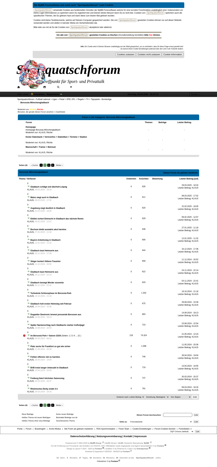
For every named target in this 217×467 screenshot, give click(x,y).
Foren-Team (123, 429)
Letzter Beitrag (186, 179)
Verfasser (31, 179)
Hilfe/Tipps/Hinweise (103, 87)
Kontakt (128, 436)
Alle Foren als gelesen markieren (78, 429)
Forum (37, 87)
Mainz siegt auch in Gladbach (44, 197)
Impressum (140, 436)
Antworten (131, 179)
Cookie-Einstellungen (142, 429)
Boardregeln (40, 429)
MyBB (146, 443)
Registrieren (53, 94)
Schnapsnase (142, 449)
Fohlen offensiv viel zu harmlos (45, 357)
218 (131, 335)
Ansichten (144, 179)
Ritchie (49, 132)
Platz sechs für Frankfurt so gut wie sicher (50, 346)
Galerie (50, 87)
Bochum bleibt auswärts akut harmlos (48, 229)
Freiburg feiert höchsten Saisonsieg (47, 378)
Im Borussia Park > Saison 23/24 (45, 336)
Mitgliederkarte (80, 87)
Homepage (31, 127)
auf (196, 179)
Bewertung (157, 179)
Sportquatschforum (25, 99)
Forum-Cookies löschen (165, 429)
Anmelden (39, 94)
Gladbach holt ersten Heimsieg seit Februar (50, 304)
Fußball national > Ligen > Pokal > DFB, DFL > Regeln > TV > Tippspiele (68, 99)
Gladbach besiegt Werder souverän (47, 282)
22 (79, 336)
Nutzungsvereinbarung (109, 436)
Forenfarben (126, 87)
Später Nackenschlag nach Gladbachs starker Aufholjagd (57, 325)
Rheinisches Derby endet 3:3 (44, 389)
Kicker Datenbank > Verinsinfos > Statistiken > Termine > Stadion (56, 137)
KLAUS (42, 132)
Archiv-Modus (55, 429)
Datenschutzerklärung (82, 436)
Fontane (160, 446)
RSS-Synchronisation (106, 429)
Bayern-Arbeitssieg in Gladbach (45, 240)
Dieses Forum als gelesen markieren (180, 173)
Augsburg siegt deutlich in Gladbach (47, 208)
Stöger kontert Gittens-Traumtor (45, 261)
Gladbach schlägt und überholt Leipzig (48, 187)
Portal (24, 87)
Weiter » (59, 165)
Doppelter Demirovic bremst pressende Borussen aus (55, 314)
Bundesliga (106, 99)
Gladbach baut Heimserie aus (44, 250)
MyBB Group (95, 443)
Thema (22, 179)
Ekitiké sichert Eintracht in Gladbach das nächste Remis (56, 219)
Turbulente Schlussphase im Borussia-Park (50, 293)
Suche (63, 87)
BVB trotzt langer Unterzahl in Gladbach (49, 368)
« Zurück (34, 165)
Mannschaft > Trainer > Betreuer (41, 147)
